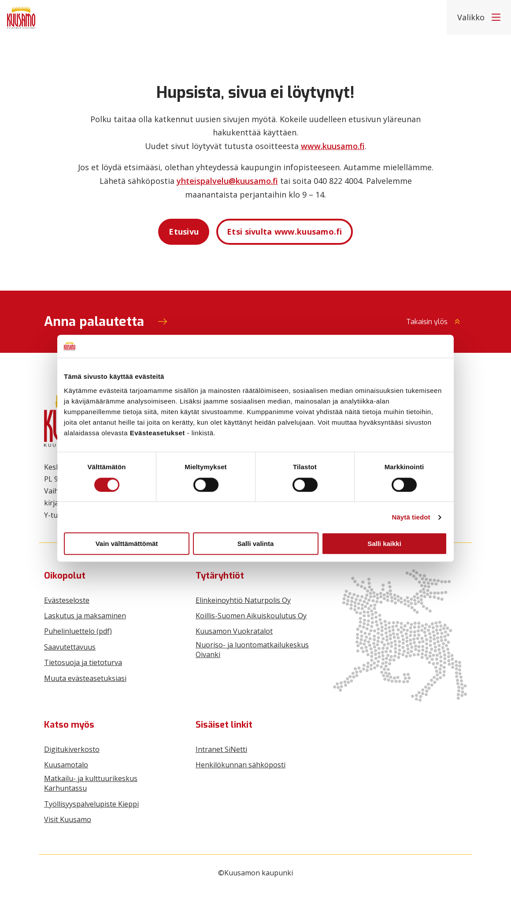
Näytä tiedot (411, 517)
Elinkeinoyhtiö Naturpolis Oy (243, 600)
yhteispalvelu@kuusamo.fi (227, 181)
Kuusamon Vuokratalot (234, 631)
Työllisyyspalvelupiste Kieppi (91, 804)
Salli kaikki (384, 543)
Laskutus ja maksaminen (85, 615)
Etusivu (184, 231)
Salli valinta (255, 543)
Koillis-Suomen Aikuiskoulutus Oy (251, 615)
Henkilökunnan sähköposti (240, 765)
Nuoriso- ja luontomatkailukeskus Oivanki (252, 649)
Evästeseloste (66, 600)
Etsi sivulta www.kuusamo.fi (284, 231)
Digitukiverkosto (72, 749)
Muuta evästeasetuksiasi (85, 678)
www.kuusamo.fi (333, 146)
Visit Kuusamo (67, 819)
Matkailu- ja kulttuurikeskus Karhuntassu (90, 783)
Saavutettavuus (70, 647)
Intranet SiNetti (221, 749)
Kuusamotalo (66, 765)
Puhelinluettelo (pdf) (78, 631)
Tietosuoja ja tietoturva (83, 662)
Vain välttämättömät (127, 543)
